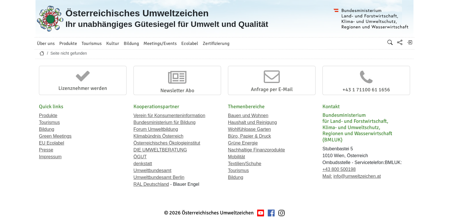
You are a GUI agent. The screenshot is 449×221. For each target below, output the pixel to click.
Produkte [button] (68, 43)
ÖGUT (140, 156)
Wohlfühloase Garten (249, 129)
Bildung (46, 129)
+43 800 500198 (339, 169)
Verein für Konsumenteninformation (169, 115)
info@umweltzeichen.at (357, 176)
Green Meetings (55, 136)
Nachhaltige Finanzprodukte (256, 149)
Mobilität (236, 156)
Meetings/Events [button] (160, 43)
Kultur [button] (112, 43)
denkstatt (142, 163)
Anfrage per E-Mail (272, 89)
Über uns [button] (46, 43)
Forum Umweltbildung (155, 129)
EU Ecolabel (51, 143)
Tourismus (49, 122)
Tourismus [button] (92, 43)
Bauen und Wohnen (248, 115)
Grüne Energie (243, 143)
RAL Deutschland (151, 184)
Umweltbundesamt (152, 170)
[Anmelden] (409, 42)
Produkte (48, 115)
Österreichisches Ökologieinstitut (166, 143)
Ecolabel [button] (189, 43)
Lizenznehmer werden (82, 88)
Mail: (327, 176)
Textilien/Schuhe (244, 163)
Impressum (50, 156)
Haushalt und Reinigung (252, 122)
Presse (46, 149)
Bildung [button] (131, 43)
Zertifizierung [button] (216, 43)
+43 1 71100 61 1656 (366, 89)
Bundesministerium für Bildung (164, 122)
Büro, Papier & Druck (249, 136)
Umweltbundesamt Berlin (158, 177)
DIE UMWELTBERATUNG (160, 149)
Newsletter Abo (177, 90)
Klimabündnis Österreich (158, 136)
